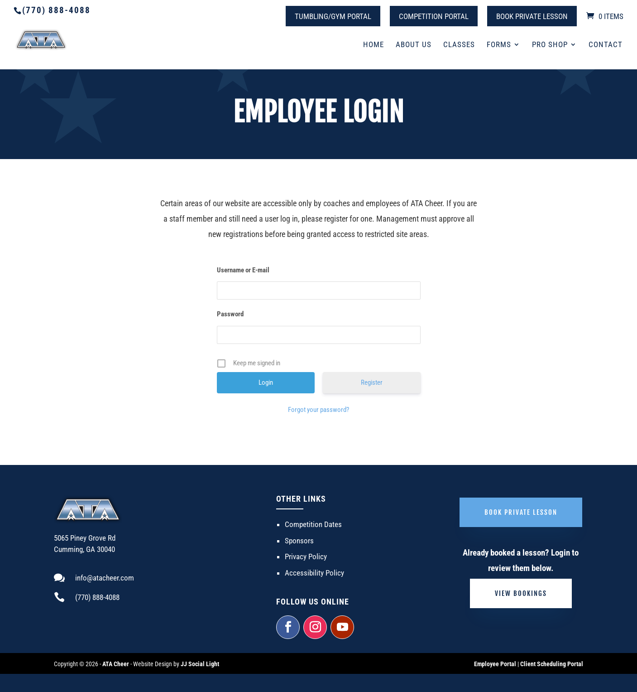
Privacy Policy (306, 556)
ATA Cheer (115, 664)
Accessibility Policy (314, 572)
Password (230, 314)
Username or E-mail (243, 270)
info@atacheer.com (104, 577)
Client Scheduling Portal (551, 664)
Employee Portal (495, 664)
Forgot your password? (318, 410)
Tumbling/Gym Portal (333, 16)
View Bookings (521, 593)
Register (372, 382)
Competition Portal (434, 16)
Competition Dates (313, 524)
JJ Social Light (200, 664)
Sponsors (299, 540)
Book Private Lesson (532, 16)
